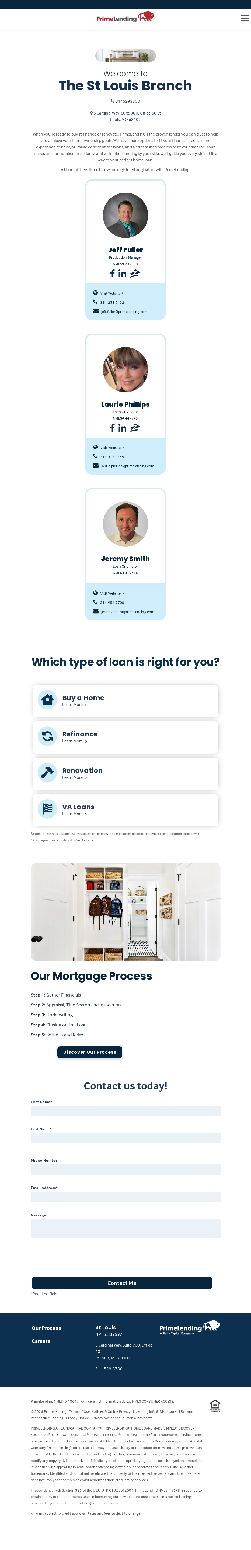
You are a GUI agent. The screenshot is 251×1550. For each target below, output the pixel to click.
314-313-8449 (108, 457)
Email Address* (44, 1187)
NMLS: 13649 (169, 1490)
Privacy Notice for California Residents (121, 1418)
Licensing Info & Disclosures (155, 1411)
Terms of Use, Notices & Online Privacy (100, 1411)
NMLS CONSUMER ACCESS (152, 1401)
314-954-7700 (108, 602)
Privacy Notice (77, 1418)
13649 (73, 1401)
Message (38, 1215)
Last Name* (41, 1129)
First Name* (41, 1101)
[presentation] (72, 1255)
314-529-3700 (109, 1368)
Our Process (46, 1327)
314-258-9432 (108, 302)
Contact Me (122, 1283)
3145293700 (128, 101)
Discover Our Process (89, 1052)
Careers (41, 1340)
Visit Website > (108, 293)
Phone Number (44, 1160)
